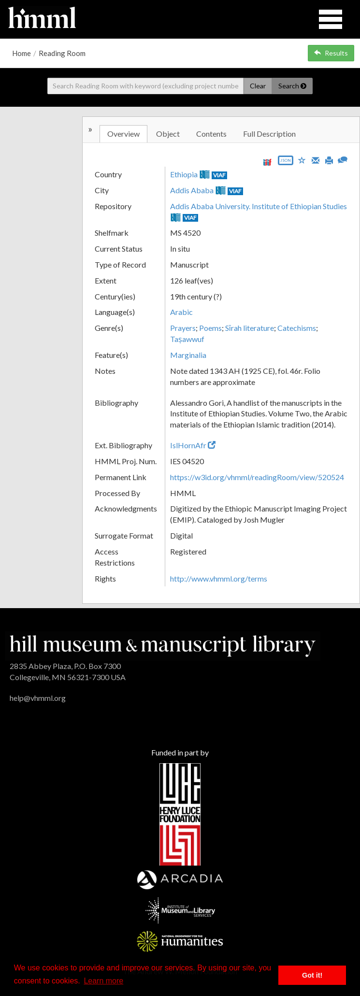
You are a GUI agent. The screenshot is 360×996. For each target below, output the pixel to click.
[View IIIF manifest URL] (267, 162)
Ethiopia (184, 174)
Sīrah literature (249, 327)
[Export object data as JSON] (285, 162)
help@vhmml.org (38, 697)
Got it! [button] (312, 975)
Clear (258, 86)
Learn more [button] (103, 981)
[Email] (315, 159)
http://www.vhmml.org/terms (218, 578)
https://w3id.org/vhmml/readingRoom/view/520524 (257, 477)
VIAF (219, 175)
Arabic (181, 311)
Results (331, 53)
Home (21, 53)
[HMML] (162, 644)
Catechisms (296, 327)
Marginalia (188, 354)
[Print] (329, 159)
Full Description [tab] (269, 133)
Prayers (183, 327)
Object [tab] (168, 133)
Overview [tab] (123, 133)
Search (292, 86)
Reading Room (62, 53)
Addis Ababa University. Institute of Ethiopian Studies (258, 206)
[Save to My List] (302, 160)
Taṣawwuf (187, 338)
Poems (210, 327)
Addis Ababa (192, 190)
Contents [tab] (211, 133)
